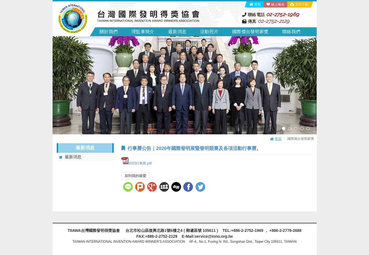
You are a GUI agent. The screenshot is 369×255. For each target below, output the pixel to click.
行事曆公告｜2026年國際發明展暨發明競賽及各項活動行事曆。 (194, 148)
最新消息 (73, 156)
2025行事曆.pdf (137, 163)
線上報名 (277, 4)
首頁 (257, 4)
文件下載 (301, 4)
